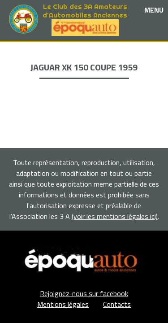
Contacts (117, 304)
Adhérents (84, 90)
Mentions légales (63, 304)
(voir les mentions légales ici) (115, 216)
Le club (84, 49)
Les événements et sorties (84, 59)
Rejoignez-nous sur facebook (84, 293)
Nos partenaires (84, 69)
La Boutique (84, 79)
